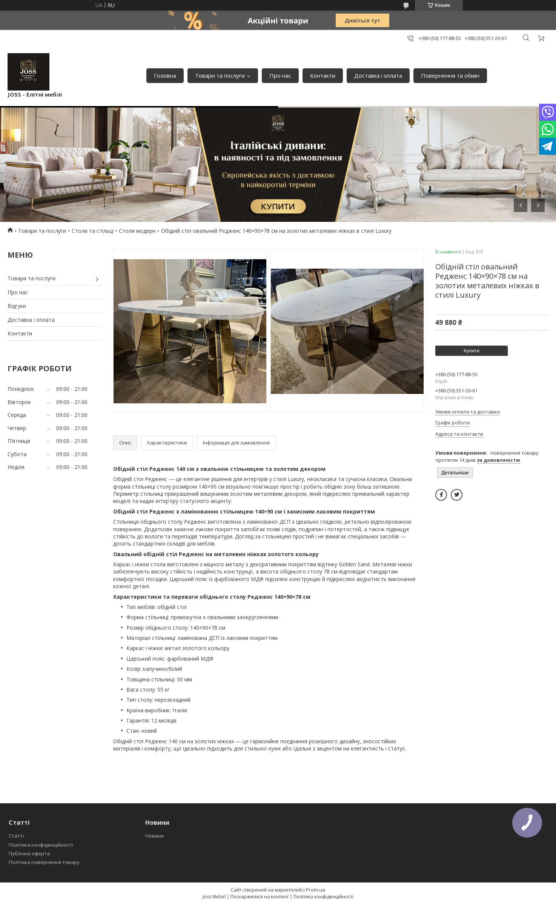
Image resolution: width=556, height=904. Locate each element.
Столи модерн (137, 230)
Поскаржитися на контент (259, 896)
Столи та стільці (93, 230)
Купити (471, 351)
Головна (165, 75)
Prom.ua (315, 889)
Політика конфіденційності (41, 844)
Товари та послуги (220, 75)
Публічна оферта (29, 853)
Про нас (280, 75)
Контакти (322, 75)
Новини (154, 835)
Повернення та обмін (450, 75)
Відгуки (17, 305)
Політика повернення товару (44, 862)
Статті (16, 835)
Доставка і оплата (378, 75)
